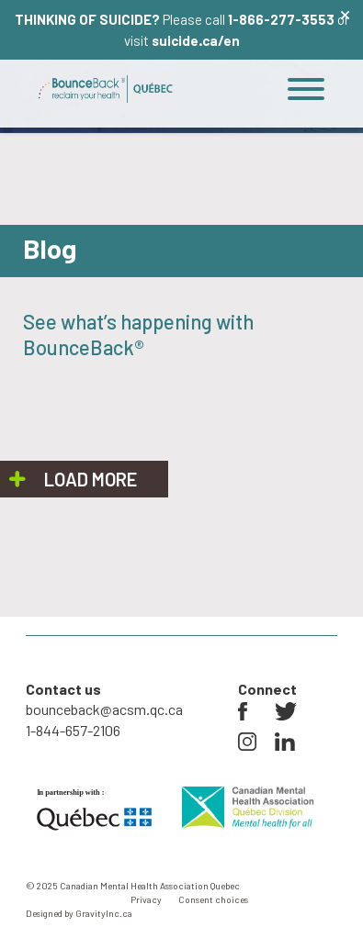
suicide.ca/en (196, 40)
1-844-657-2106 (73, 730)
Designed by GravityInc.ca (79, 913)
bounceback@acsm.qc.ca (104, 709)
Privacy (146, 899)
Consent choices (213, 899)
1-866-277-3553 (281, 19)
